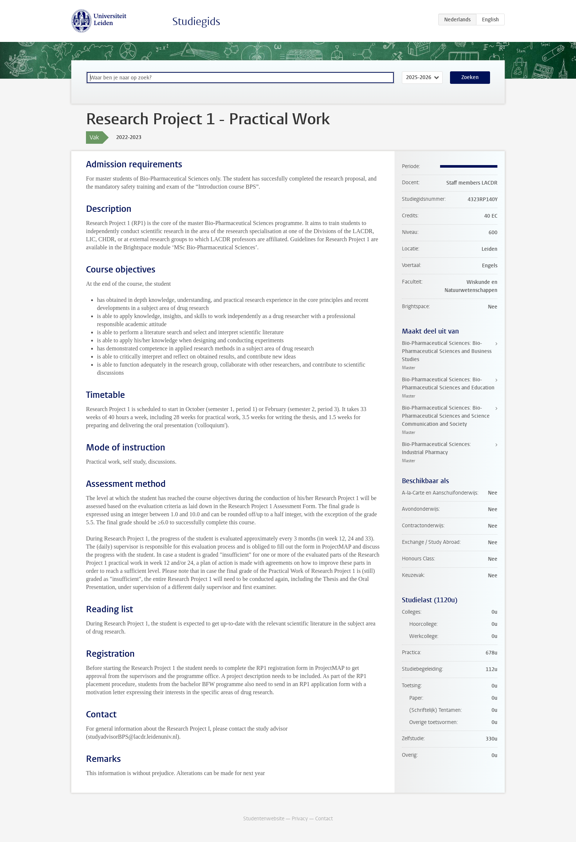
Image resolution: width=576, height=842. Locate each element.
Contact (324, 818)
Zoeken (470, 77)
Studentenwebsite (263, 818)
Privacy (300, 818)
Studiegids (196, 21)
